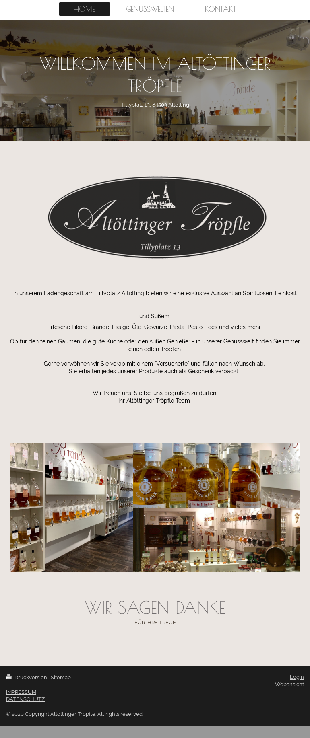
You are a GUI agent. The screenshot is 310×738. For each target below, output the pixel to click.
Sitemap (61, 677)
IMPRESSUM (21, 692)
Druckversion (27, 677)
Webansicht (289, 684)
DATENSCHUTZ (25, 699)
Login (297, 677)
